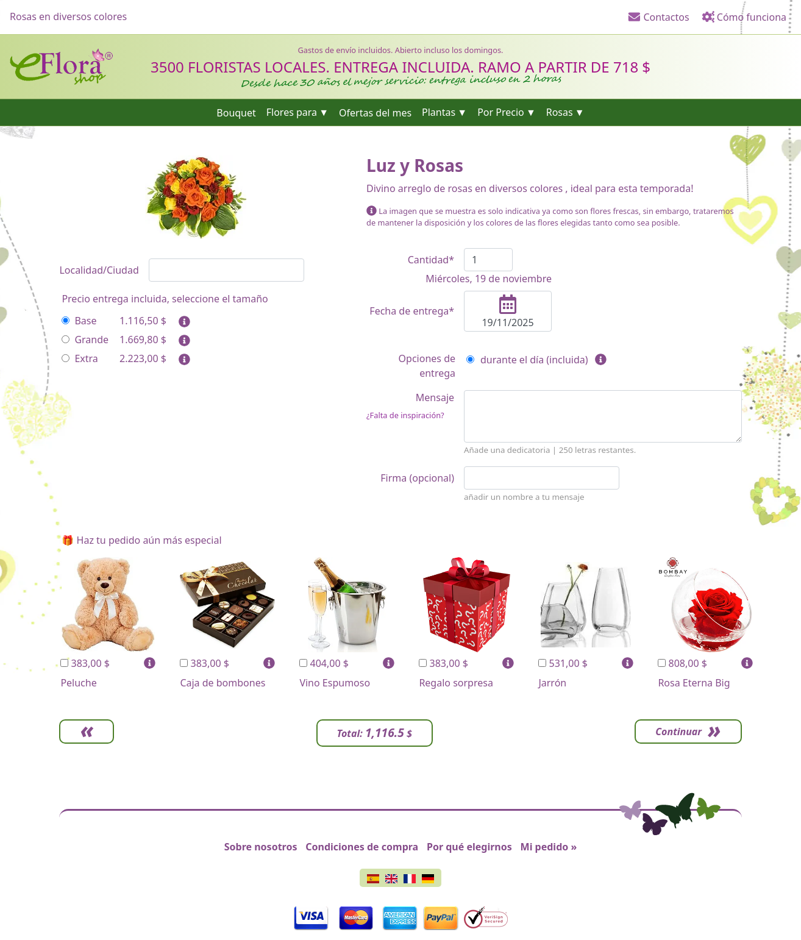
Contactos (658, 17)
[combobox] (226, 270)
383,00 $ (85, 663)
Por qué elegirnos (469, 846)
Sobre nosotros (260, 846)
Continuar (678, 731)
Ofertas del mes (375, 112)
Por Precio (500, 112)
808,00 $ (682, 663)
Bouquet (236, 112)
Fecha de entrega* (411, 311)
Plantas (438, 112)
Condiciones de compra (361, 846)
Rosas (559, 112)
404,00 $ (324, 663)
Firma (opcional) (417, 478)
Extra (80, 358)
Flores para (291, 112)
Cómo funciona (744, 17)
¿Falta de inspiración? (405, 415)
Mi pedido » (549, 846)
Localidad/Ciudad (98, 270)
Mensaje (410, 406)
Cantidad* (431, 259)
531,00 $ (563, 663)
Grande (85, 339)
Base (79, 320)
